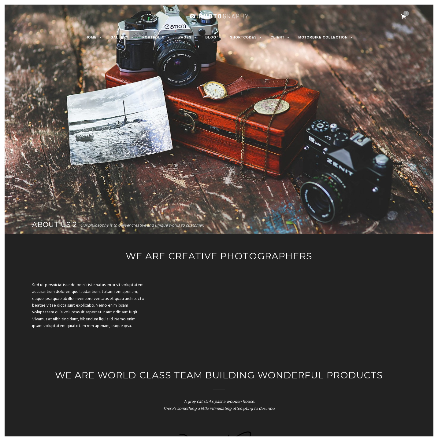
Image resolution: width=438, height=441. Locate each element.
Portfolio (153, 37)
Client (278, 37)
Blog (210, 37)
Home (91, 37)
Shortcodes (243, 37)
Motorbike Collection (323, 37)
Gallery (119, 37)
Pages (184, 37)
